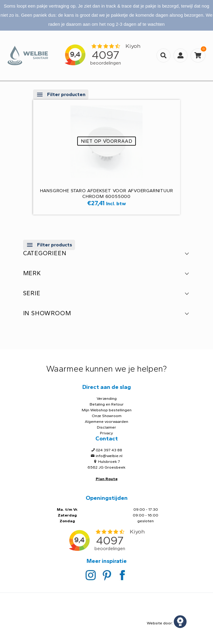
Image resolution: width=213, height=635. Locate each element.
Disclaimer (106, 427)
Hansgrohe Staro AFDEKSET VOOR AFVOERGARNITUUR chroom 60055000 (106, 193)
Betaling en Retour (107, 404)
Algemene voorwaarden (106, 421)
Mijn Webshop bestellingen (107, 410)
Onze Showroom (107, 415)
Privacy (106, 433)
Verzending (107, 398)
